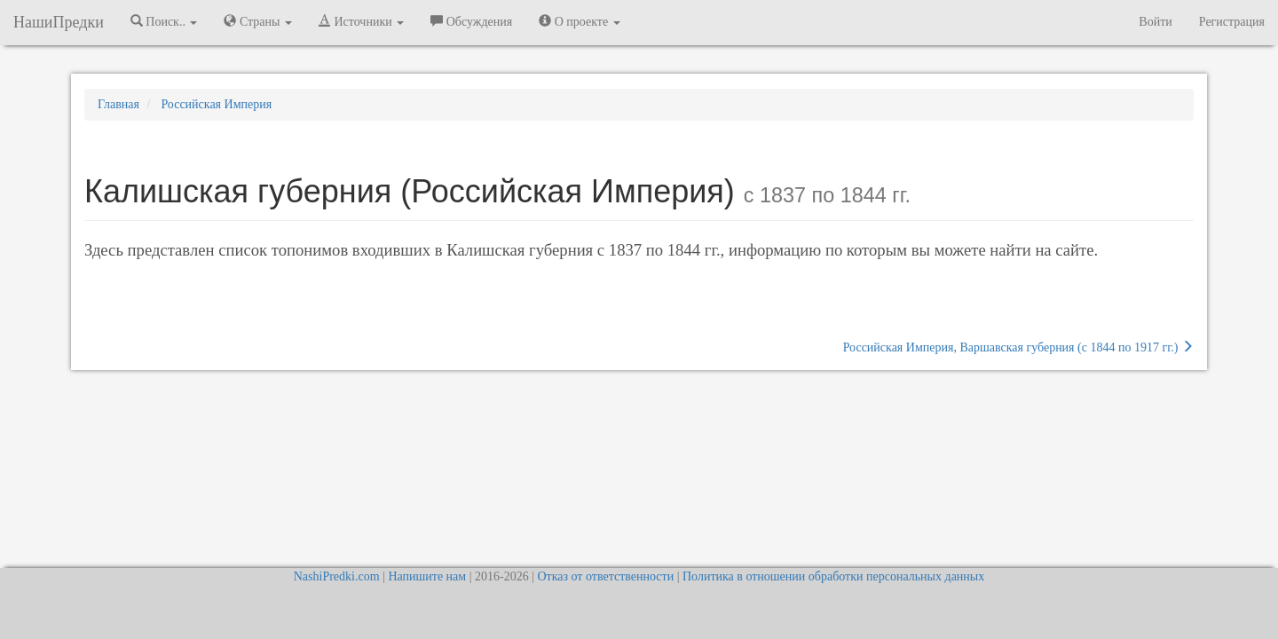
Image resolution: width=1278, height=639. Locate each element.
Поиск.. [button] (164, 21)
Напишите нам (427, 576)
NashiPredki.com (337, 576)
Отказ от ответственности (605, 576)
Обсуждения (471, 21)
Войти (1155, 21)
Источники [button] (361, 21)
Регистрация (1232, 21)
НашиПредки (58, 22)
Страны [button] (258, 21)
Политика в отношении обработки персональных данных (833, 576)
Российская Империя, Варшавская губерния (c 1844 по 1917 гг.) (1018, 347)
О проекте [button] (579, 21)
